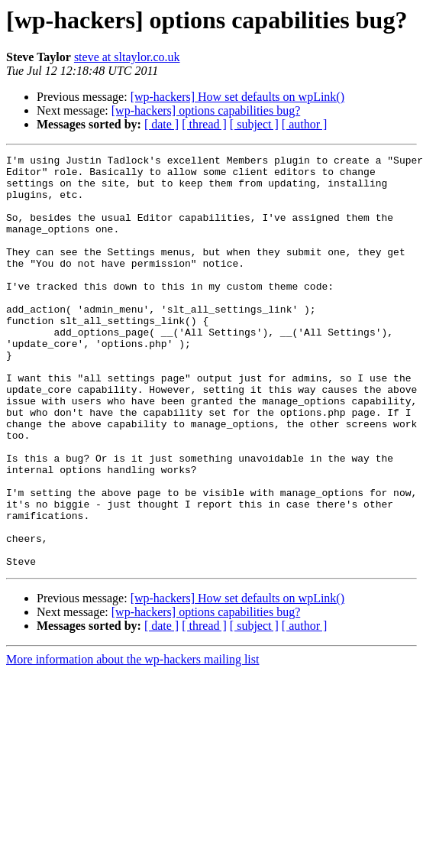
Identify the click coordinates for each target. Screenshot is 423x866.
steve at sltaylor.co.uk (127, 56)
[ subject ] (254, 124)
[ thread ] (204, 124)
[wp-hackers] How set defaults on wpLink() (237, 96)
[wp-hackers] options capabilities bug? (205, 110)
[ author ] (305, 124)
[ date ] (161, 124)
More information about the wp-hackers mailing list (132, 741)
